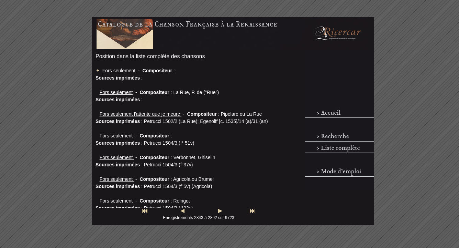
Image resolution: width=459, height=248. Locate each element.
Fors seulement (118, 70)
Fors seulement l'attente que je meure (140, 114)
